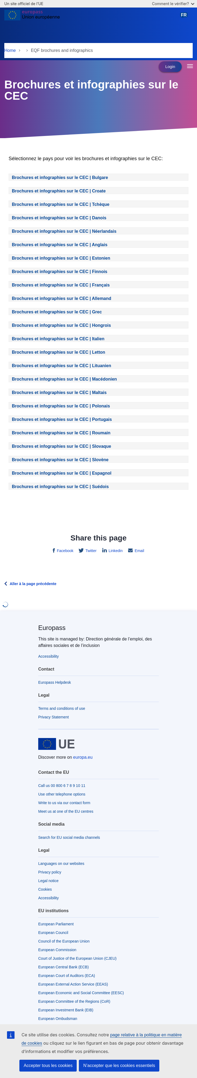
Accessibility (48, 656)
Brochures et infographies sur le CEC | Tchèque (60, 204)
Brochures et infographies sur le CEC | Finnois (59, 271)
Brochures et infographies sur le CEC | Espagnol (61, 473)
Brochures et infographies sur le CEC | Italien (58, 338)
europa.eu (83, 757)
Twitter (91, 551)
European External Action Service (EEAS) (73, 984)
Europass (51, 627)
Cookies (45, 889)
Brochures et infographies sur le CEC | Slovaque (61, 446)
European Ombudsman (57, 1018)
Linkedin (115, 551)
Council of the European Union (64, 941)
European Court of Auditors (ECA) (66, 975)
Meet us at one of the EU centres (65, 811)
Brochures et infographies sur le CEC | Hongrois (61, 325)
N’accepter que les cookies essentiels (119, 1065)
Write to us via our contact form (64, 803)
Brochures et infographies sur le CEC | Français (61, 285)
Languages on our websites (61, 863)
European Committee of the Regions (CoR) (74, 1001)
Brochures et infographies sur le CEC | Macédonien (64, 379)
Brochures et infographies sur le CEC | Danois (59, 218)
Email (139, 551)
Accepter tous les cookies (48, 1065)
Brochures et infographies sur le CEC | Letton (58, 352)
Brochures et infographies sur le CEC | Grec (57, 312)
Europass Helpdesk (54, 682)
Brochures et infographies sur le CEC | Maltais (59, 392)
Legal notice (48, 881)
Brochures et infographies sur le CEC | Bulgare (60, 177)
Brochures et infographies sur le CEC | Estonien (61, 258)
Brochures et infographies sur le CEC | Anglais (59, 244)
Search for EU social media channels (69, 837)
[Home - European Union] (32, 17)
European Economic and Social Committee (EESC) (81, 993)
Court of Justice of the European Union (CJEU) (77, 958)
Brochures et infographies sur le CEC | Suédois (60, 486)
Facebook (64, 551)
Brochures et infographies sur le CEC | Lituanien (61, 365)
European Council (53, 932)
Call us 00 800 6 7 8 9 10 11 (61, 785)
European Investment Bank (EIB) (65, 1010)
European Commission (57, 950)
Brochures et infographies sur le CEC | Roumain (61, 433)
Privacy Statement (53, 717)
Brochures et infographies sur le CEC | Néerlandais (64, 231)
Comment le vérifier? (173, 3)
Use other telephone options (61, 794)
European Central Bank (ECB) (63, 967)
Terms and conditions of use (61, 708)
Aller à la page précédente (33, 584)
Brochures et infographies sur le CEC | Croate (59, 191)
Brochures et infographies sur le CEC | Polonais (61, 406)
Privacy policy (49, 872)
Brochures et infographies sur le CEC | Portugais (62, 419)
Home (10, 50)
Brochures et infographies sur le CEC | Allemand (61, 298)
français (185, 17)
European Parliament (56, 924)
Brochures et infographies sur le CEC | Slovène (60, 459)
